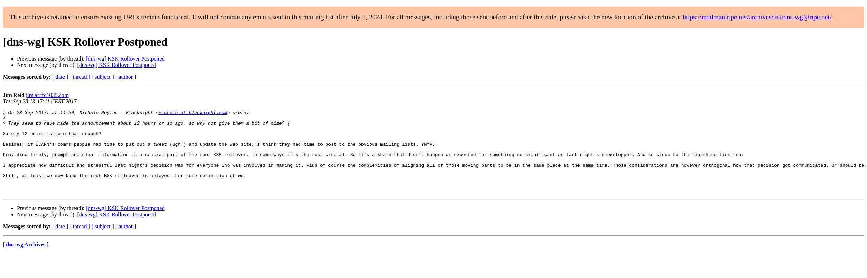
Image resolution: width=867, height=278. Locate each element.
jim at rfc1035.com (47, 95)
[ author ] (125, 77)
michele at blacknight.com (193, 113)
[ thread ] (79, 77)
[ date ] (60, 77)
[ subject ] (103, 77)
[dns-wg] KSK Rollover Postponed (125, 59)
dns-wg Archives (25, 261)
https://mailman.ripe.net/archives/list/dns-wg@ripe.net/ (757, 17)
